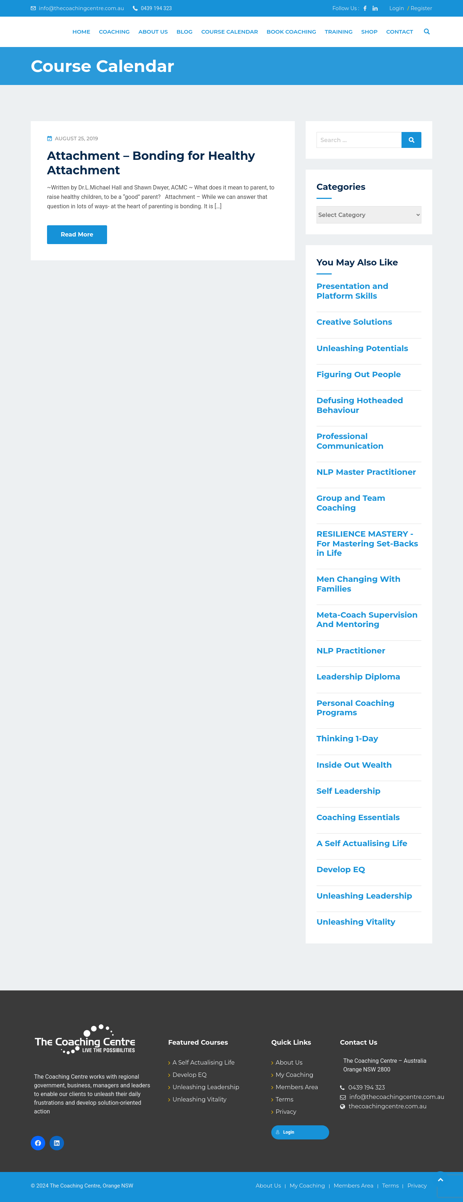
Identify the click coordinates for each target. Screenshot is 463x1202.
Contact (399, 31)
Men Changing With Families (358, 583)
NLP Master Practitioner (366, 472)
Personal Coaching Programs (356, 707)
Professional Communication (350, 441)
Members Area (297, 1087)
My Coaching (294, 1074)
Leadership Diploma (358, 677)
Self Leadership (349, 791)
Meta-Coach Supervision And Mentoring (367, 619)
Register (421, 8)
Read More (77, 234)
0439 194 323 (366, 1087)
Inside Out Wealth (354, 765)
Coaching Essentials (358, 817)
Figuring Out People (359, 374)
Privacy (286, 1111)
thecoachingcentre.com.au (388, 1106)
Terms (284, 1099)
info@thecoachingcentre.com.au (81, 8)
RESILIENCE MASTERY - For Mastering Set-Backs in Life (367, 543)
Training (339, 31)
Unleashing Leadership (364, 896)
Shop (369, 31)
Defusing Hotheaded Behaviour (360, 405)
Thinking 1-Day (347, 738)
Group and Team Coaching (351, 502)
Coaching (114, 31)
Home (81, 31)
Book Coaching (291, 31)
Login (396, 8)
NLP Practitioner (351, 651)
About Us (153, 31)
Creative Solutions (354, 322)
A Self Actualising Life (362, 843)
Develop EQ (341, 869)
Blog (184, 31)
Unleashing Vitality (356, 922)
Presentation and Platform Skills (352, 290)
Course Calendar (229, 31)
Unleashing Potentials (362, 348)
